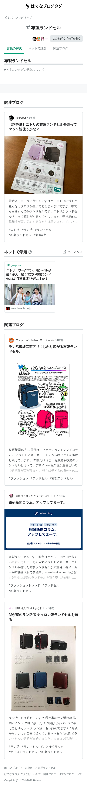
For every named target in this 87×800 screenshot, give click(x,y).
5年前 (51, 608)
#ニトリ (14, 229)
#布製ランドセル (20, 235)
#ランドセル (43, 229)
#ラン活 (27, 229)
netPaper (21, 117)
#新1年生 (40, 235)
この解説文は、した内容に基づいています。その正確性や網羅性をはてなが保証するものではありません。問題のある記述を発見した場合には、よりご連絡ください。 (24, 70)
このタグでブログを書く (66, 38)
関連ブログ (60, 48)
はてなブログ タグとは (17, 774)
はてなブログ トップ (18, 17)
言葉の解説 (14, 48)
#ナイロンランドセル (23, 752)
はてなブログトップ (70, 774)
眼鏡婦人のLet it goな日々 (30, 608)
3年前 (32, 117)
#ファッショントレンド (24, 585)
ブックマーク (15, 265)
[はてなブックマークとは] (30, 252)
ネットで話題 (37, 48)
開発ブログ (49, 774)
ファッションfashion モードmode (35, 340)
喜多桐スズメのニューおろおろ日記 (36, 495)
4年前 (60, 340)
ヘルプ (37, 774)
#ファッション (18, 478)
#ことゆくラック (52, 746)
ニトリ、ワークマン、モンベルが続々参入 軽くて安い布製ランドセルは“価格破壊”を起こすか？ (28, 274)
